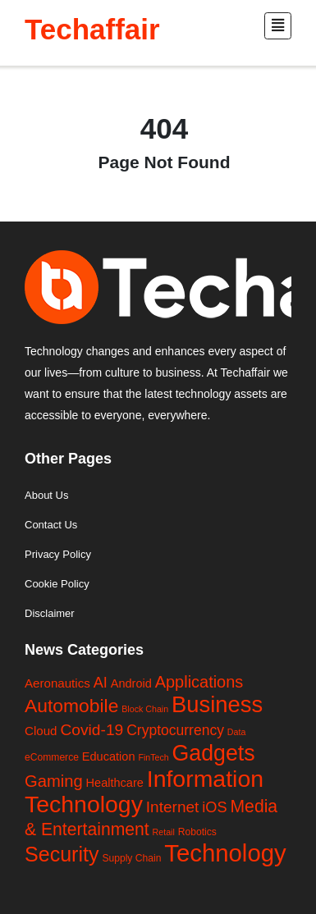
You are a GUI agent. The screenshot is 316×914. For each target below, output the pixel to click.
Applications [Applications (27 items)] (199, 682)
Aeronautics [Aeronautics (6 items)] (57, 683)
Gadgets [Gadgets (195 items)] (213, 753)
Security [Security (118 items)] (61, 854)
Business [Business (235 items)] (217, 704)
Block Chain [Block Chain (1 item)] (144, 709)
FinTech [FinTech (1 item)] (153, 757)
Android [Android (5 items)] (131, 683)
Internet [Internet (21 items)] (172, 807)
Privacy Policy (58, 554)
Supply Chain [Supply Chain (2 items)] (131, 858)
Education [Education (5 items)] (108, 756)
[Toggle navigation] (277, 25)
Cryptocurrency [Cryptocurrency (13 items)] (175, 730)
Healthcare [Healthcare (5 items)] (115, 782)
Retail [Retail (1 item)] (164, 832)
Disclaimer (50, 613)
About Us (46, 495)
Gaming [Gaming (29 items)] (54, 781)
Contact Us (51, 525)
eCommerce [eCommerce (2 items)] (52, 757)
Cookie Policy (57, 584)
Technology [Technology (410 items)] (225, 852)
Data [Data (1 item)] (236, 732)
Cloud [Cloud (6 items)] (41, 731)
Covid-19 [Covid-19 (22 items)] (91, 729)
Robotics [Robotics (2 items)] (197, 832)
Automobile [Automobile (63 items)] (71, 705)
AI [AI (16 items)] (101, 682)
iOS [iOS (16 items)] (214, 807)
